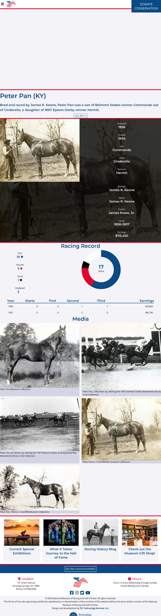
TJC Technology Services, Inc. (94, 608)
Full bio (80, 115)
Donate (146, 4)
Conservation (146, 8)
